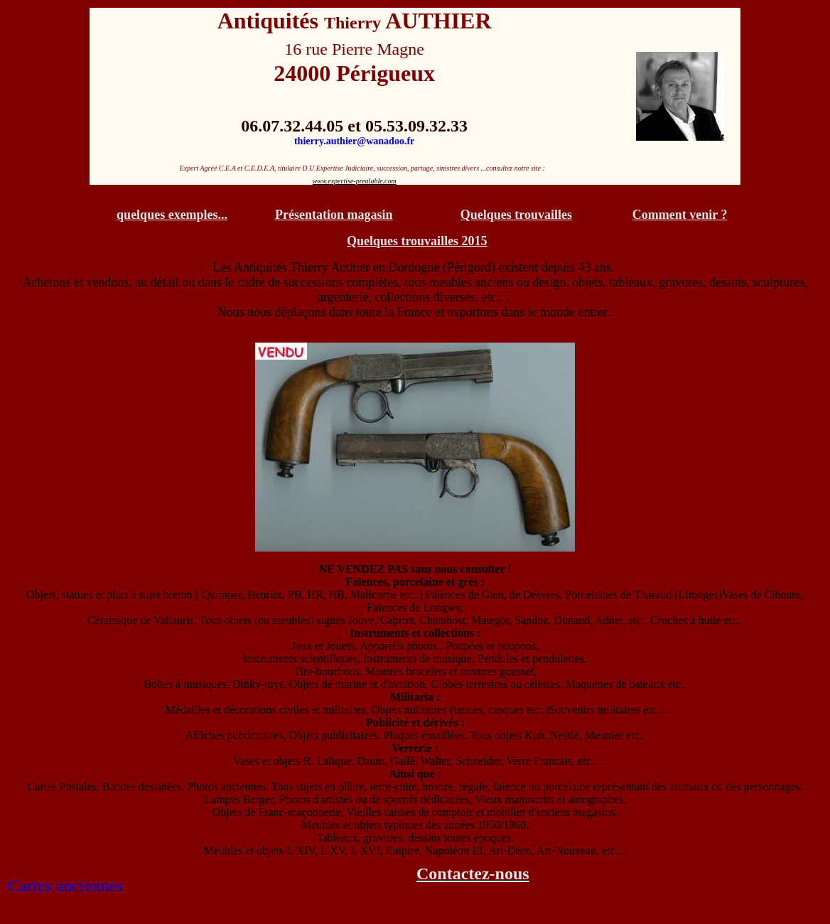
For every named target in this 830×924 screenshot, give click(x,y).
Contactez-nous (472, 873)
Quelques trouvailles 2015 (417, 241)
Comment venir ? (680, 215)
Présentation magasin (334, 215)
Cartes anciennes (65, 885)
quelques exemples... (172, 215)
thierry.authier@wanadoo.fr (354, 141)
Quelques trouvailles (516, 215)
